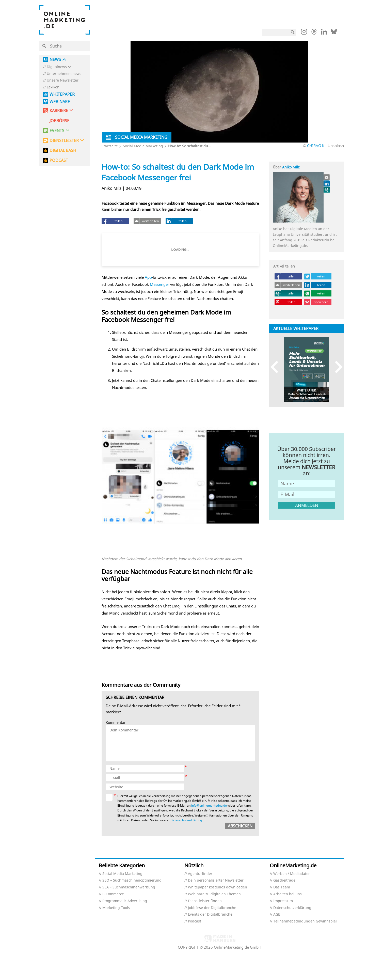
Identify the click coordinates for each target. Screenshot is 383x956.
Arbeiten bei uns (287, 894)
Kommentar (116, 722)
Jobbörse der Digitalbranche (212, 908)
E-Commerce (113, 894)
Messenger (159, 284)
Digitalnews (57, 67)
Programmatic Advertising (124, 901)
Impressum (283, 901)
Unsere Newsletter (62, 80)
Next (336, 367)
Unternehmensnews (64, 74)
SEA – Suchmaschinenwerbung (128, 887)
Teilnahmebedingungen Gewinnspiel (305, 921)
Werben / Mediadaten (292, 874)
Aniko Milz (291, 167)
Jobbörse (59, 120)
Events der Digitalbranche (210, 914)
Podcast (194, 921)
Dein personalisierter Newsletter (216, 880)
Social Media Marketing (143, 146)
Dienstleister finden (205, 901)
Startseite (110, 146)
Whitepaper (62, 94)
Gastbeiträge (284, 880)
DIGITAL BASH (63, 150)
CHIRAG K (315, 145)
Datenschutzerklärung (186, 820)
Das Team (281, 887)
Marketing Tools (116, 908)
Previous (276, 367)
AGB (276, 914)
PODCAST (59, 160)
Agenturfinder (200, 874)
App (148, 277)
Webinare (60, 101)
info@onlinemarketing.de (209, 805)
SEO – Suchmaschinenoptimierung (132, 880)
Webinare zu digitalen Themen (214, 894)
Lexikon (53, 87)
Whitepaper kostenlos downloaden (217, 887)
